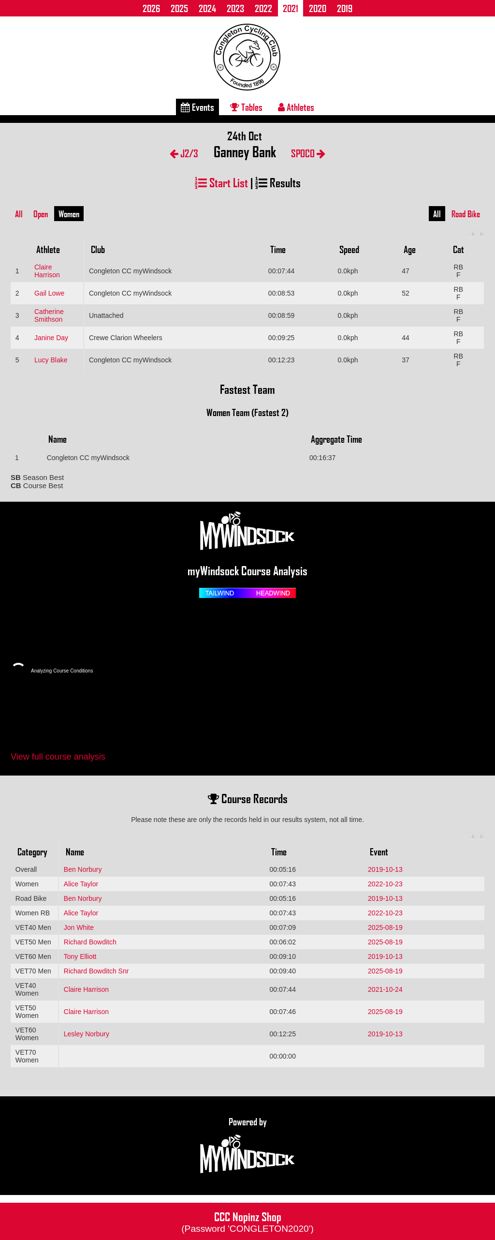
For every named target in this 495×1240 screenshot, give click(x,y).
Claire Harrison (47, 271)
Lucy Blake (50, 360)
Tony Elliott (80, 956)
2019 (344, 8)
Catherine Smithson (49, 315)
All (19, 214)
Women (68, 214)
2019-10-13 (385, 869)
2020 (317, 8)
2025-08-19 (385, 927)
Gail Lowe (49, 293)
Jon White (79, 927)
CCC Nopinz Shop (247, 1221)
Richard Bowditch (90, 942)
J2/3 (184, 153)
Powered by (247, 1146)
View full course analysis (58, 757)
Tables (246, 107)
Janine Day (51, 338)
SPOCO (308, 153)
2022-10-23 (385, 884)
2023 (235, 8)
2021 (290, 8)
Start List (221, 182)
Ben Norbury (83, 869)
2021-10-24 (385, 989)
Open (40, 214)
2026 (151, 8)
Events (197, 107)
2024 (207, 8)
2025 (179, 8)
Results (278, 182)
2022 (263, 8)
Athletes (296, 107)
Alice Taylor (81, 884)
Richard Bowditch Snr (96, 971)
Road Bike (465, 214)
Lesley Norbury (86, 1034)
